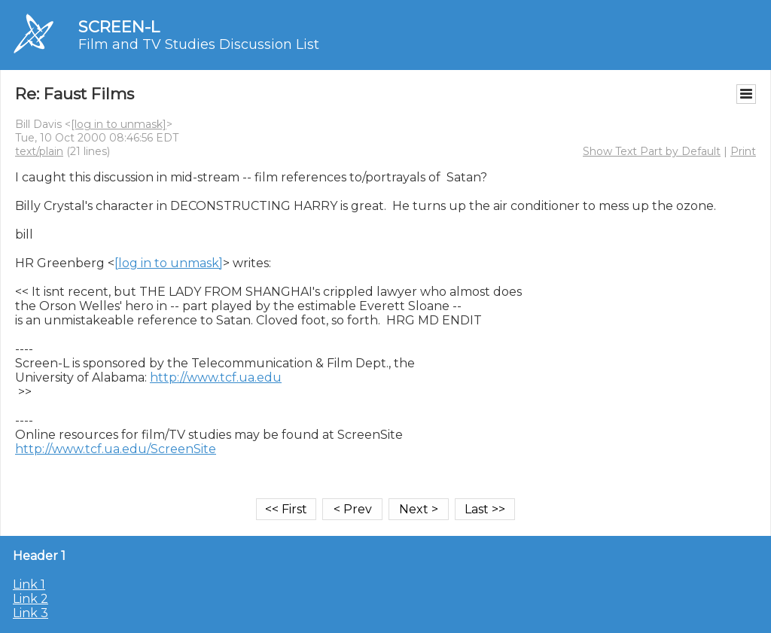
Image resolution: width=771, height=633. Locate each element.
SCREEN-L (119, 26)
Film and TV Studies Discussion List (198, 44)
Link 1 (29, 584)
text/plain (39, 151)
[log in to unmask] (118, 124)
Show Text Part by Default (652, 151)
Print (743, 151)
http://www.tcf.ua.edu (216, 377)
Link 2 (30, 599)
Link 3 (30, 613)
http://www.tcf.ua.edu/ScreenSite (115, 449)
